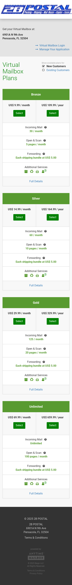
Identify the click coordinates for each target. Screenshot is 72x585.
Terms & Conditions (36, 537)
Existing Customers (55, 70)
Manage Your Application (52, 49)
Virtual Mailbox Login (50, 45)
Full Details (36, 181)
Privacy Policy (36, 573)
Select (19, 113)
